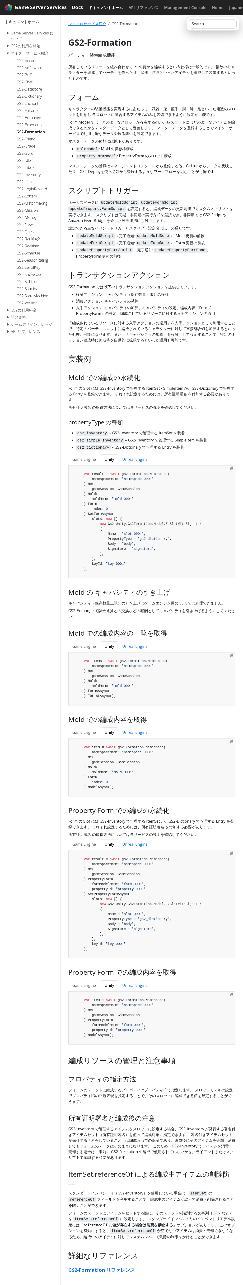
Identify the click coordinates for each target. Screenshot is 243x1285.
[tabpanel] (151, 521)
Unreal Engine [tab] (135, 459)
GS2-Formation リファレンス (101, 1270)
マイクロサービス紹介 (87, 23)
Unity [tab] (109, 459)
